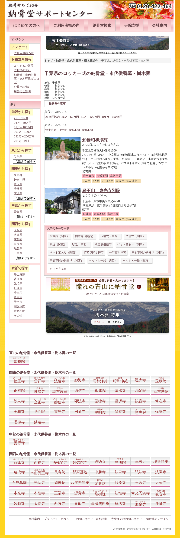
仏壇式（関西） (110, 236)
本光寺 (19, 493)
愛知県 (18, 211)
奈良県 (18, 243)
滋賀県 (18, 248)
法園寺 (160, 472)
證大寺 (140, 380)
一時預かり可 (117, 252)
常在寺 (160, 401)
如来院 (59, 482)
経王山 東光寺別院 (101, 190)
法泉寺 (120, 472)
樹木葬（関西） (85, 236)
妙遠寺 (39, 422)
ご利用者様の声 (66, 25)
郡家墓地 (80, 472)
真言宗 (18, 297)
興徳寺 (100, 461)
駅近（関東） (58, 244)
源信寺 (79, 390)
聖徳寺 (100, 401)
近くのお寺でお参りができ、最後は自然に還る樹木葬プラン (107, 336)
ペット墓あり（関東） (131, 244)
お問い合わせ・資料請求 (91, 518)
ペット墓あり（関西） (64, 252)
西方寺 (59, 503)
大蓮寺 (160, 482)
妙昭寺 (19, 503)
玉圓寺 (140, 482)
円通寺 (79, 412)
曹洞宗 (18, 279)
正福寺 (59, 493)
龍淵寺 (120, 482)
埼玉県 (18, 184)
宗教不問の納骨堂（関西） (66, 260)
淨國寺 (160, 503)
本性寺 (39, 493)
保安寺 (160, 412)
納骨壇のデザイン (157, 518)
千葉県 (18, 188)
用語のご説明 (22, 91)
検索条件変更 (57, 103)
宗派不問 (74, 129)
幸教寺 (140, 461)
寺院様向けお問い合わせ (126, 518)
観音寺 (140, 401)
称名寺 (120, 503)
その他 (18, 315)
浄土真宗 (51, 129)
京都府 (18, 239)
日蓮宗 (62, 129)
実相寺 (19, 412)
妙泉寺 (19, 401)
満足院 (140, 390)
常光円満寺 (140, 493)
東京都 (18, 175)
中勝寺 (100, 472)
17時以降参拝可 (93, 252)
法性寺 (120, 493)
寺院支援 (131, 25)
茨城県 (18, 193)
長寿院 (59, 472)
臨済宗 (18, 283)
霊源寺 (120, 401)
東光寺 (59, 412)
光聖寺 (39, 482)
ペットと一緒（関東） (137, 260)
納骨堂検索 (102, 25)
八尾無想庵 (80, 482)
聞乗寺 (120, 412)
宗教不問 (87, 129)
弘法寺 (140, 472)
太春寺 (39, 503)
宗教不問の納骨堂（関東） (148, 252)
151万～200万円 (24, 136)
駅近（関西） (80, 244)
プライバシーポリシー (58, 518)
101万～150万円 (112, 116)
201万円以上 (22, 141)
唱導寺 (19, 422)
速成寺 (19, 472)
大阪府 (18, 230)
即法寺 (79, 401)
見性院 (39, 412)
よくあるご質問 (24, 65)
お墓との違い (22, 86)
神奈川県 (19, 179)
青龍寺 (79, 503)
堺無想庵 (160, 461)
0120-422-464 (154, 6)
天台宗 (18, 301)
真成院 (100, 390)
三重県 (18, 253)
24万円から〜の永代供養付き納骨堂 (107, 293)
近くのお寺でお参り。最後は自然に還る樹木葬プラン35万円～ (107, 52)
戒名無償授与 (103, 244)
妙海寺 (79, 380)
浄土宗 (18, 292)
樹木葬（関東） (59, 236)
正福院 (19, 390)
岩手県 (18, 156)
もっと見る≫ (58, 268)
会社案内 (159, 25)
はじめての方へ (26, 25)
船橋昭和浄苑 (95, 139)
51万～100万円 (90, 116)
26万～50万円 (70, 116)
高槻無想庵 (100, 503)
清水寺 (120, 390)
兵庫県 (18, 234)
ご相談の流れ (22, 70)
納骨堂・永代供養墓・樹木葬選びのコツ (26, 78)
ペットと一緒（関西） (103, 260)
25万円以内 (52, 116)
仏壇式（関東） (135, 236)
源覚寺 (79, 493)
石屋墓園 (19, 482)
